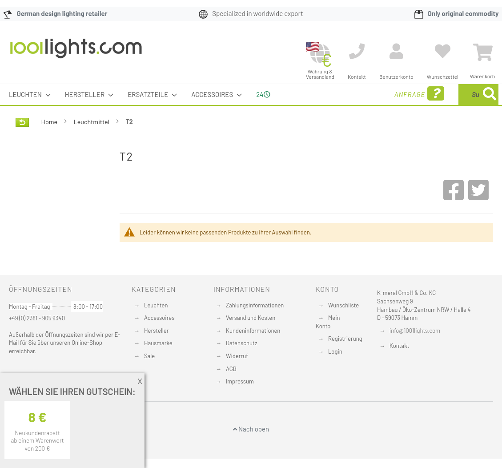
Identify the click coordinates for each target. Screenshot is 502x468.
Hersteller (156, 330)
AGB (231, 368)
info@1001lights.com (415, 330)
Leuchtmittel (92, 121)
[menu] (251, 94)
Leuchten (156, 305)
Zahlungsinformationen (255, 305)
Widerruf (237, 355)
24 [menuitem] (263, 94)
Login (335, 351)
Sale (149, 355)
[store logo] (76, 53)
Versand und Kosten (250, 317)
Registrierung (345, 338)
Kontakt (399, 345)
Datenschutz (241, 343)
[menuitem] (27, 94)
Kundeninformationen (253, 330)
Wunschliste (343, 305)
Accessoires (159, 317)
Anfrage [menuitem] (347, 93)
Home (50, 121)
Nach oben (251, 429)
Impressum (240, 381)
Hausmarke (158, 343)
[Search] (489, 94)
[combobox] (434, 94)
